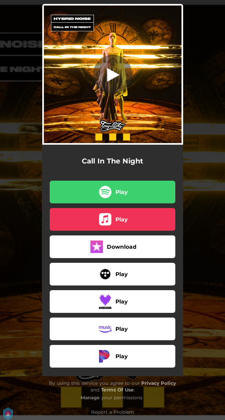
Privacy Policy (158, 383)
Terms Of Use (117, 390)
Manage (90, 397)
